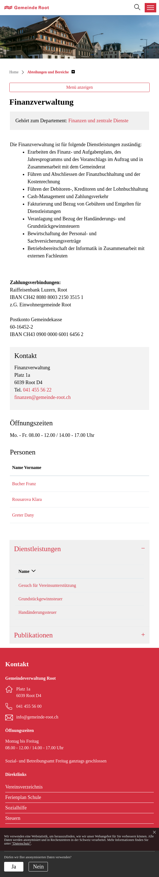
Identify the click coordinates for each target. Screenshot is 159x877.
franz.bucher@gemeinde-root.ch (113, 490)
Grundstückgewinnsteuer (40, 625)
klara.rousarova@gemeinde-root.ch (115, 506)
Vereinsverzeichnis (24, 813)
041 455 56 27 (128, 605)
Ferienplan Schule (23, 823)
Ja (14, 867)
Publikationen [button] (33, 661)
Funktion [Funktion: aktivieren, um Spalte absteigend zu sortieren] (52, 474)
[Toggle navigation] (150, 7)
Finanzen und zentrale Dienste (98, 120)
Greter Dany (23, 528)
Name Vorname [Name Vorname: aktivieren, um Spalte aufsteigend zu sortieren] (20, 470)
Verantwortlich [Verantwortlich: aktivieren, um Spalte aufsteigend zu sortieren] (89, 591)
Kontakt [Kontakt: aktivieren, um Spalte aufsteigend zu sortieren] (92, 474)
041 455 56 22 (37, 390)
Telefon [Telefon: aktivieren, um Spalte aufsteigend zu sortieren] (122, 591)
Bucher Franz (24, 490)
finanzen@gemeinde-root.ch (42, 397)
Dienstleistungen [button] (37, 568)
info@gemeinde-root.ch (37, 743)
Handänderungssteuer (37, 638)
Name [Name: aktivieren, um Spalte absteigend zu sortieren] (23, 591)
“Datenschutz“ (21, 843)
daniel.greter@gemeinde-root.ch (113, 528)
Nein (38, 867)
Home (13, 72)
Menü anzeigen (79, 87)
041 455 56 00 (29, 732)
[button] (51, 72)
